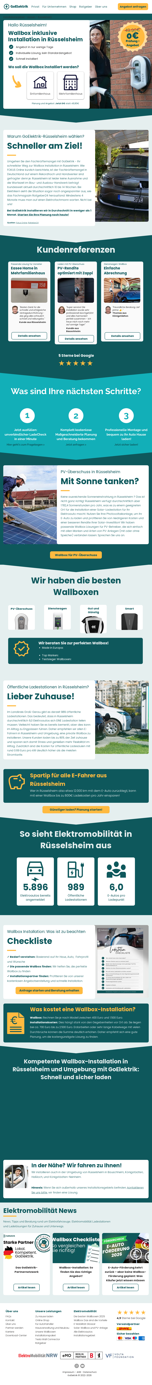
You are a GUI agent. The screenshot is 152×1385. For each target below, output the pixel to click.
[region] (21, 617)
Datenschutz (90, 1372)
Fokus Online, (22, 222)
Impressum (68, 1372)
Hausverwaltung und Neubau (52, 1328)
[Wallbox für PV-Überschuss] (76, 555)
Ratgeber (40, 1343)
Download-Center (16, 1335)
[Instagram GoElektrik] (77, 1366)
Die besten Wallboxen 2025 (89, 1316)
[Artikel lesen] (27, 1287)
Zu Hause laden (44, 1316)
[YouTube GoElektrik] (82, 1366)
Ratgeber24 (33, 222)
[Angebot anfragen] (133, 6)
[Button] (70, 85)
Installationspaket (45, 1335)
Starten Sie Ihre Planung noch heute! (43, 215)
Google (87, 355)
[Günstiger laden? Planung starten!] (76, 809)
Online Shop (42, 1320)
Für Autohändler (44, 1324)
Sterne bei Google (131, 1318)
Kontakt (10, 1320)
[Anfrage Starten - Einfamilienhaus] (40, 85)
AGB (79, 1372)
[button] (35, 7)
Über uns (11, 1324)
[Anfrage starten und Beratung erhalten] (49, 990)
